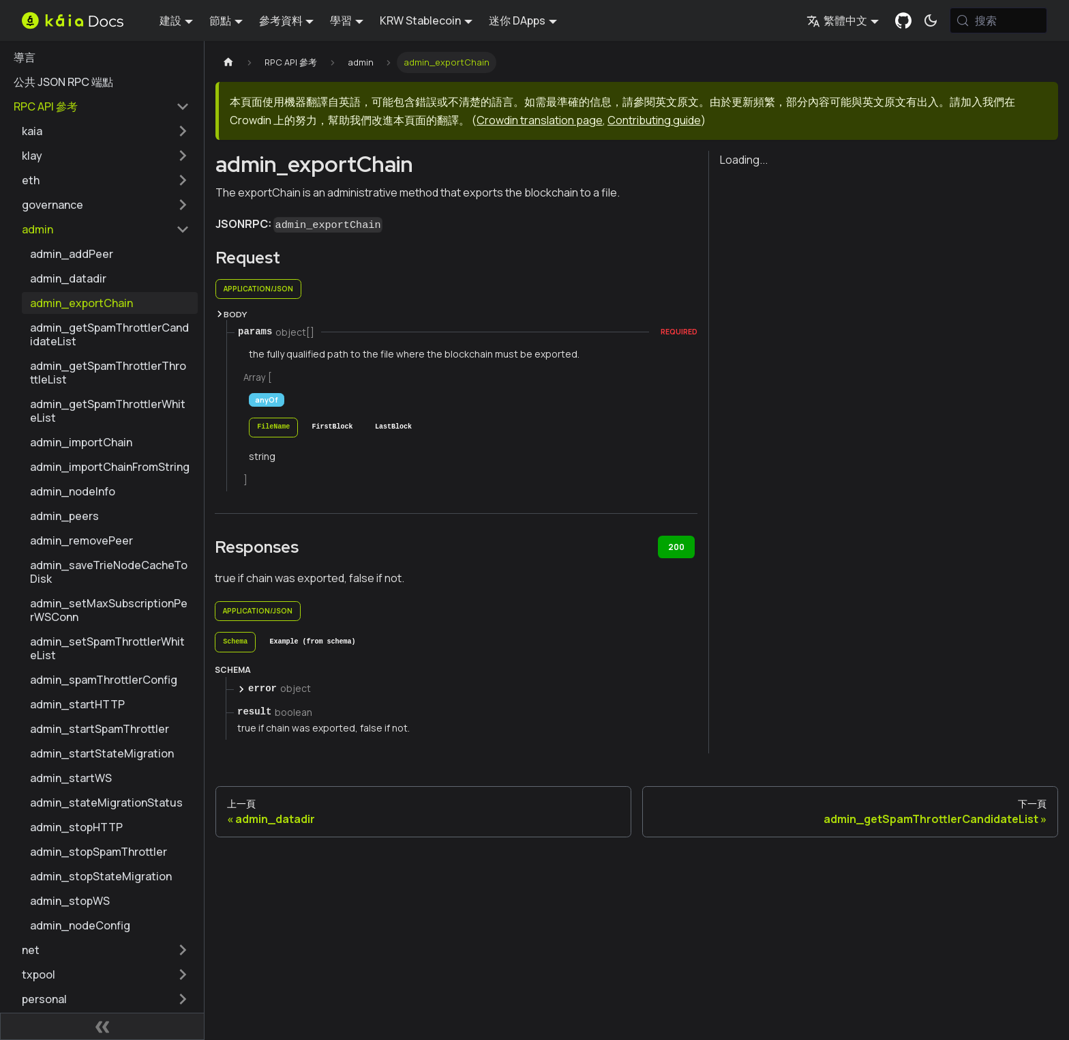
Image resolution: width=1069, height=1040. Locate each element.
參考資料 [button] (281, 20)
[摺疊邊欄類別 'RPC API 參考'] (183, 106)
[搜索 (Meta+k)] (998, 20)
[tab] (273, 427)
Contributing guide (654, 120)
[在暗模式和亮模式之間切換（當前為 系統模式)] (931, 20)
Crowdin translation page (540, 120)
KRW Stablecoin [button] (420, 20)
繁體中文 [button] (837, 20)
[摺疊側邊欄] (102, 1026)
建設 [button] (170, 20)
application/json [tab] (258, 288)
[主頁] (228, 62)
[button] (106, 131)
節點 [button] (220, 20)
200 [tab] (676, 547)
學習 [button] (341, 20)
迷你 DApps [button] (517, 20)
